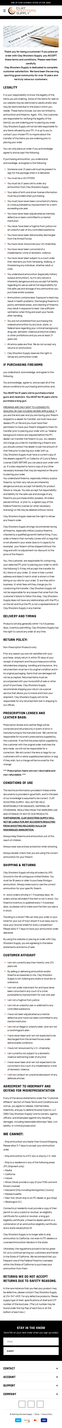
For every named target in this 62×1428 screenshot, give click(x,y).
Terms (37, 1414)
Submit (31, 1351)
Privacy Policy (47, 1414)
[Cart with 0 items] (56, 11)
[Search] (49, 11)
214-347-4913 (13, 1296)
